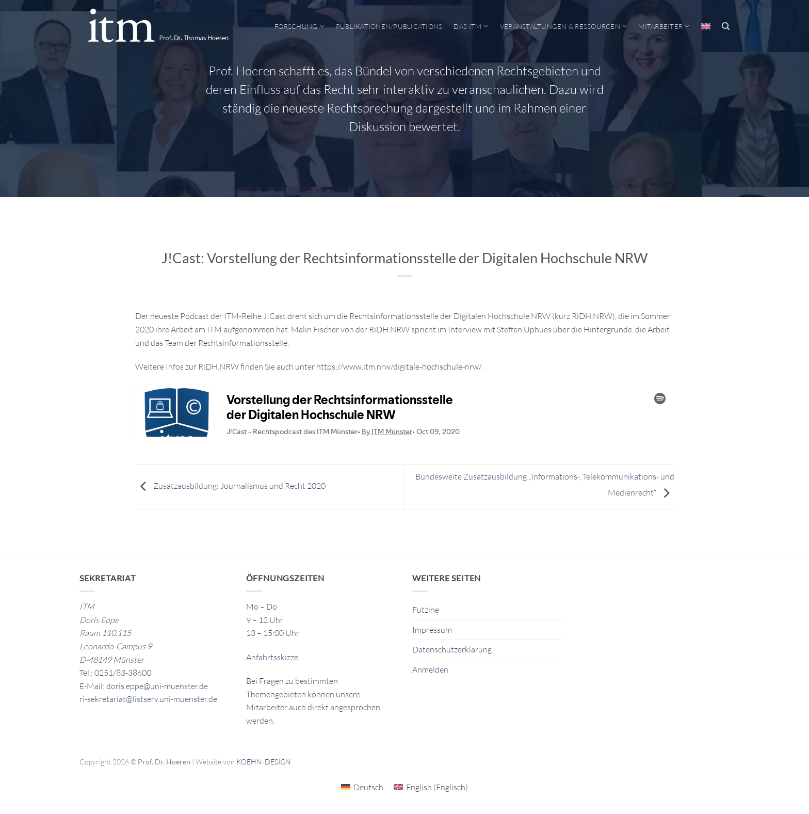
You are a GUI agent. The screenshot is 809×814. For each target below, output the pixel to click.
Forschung (299, 26)
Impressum (432, 630)
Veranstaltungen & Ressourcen (563, 26)
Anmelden (430, 669)
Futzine (425, 609)
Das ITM (471, 26)
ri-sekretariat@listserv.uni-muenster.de (148, 699)
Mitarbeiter (663, 26)
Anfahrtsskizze (272, 657)
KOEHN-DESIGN (263, 761)
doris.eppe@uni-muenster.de (157, 686)
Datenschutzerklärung (452, 649)
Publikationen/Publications (389, 26)
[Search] (726, 26)
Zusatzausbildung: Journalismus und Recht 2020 (230, 486)
